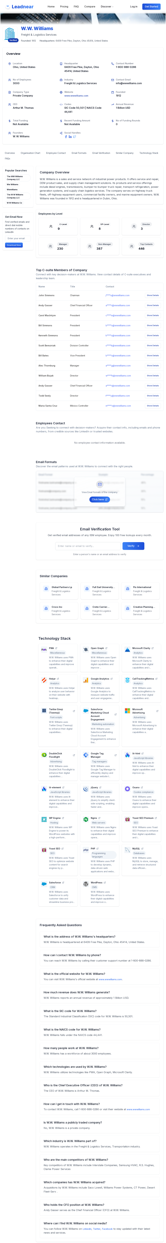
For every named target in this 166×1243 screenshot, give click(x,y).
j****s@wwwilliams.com (117, 296)
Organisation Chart (33, 153)
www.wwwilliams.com (77, 95)
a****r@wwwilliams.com (118, 306)
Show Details (153, 296)
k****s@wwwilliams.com (118, 336)
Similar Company (137, 153)
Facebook (109, 1229)
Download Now (14, 246)
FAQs (35, 159)
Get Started (151, 6)
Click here (100, 500)
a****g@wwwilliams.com (118, 366)
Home (51, 6)
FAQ (76, 6)
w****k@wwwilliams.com (118, 376)
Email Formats (86, 153)
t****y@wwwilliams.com (118, 396)
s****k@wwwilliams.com (118, 346)
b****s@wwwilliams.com (118, 326)
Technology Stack (15, 159)
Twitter (98, 1229)
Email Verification (111, 153)
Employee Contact (61, 153)
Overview (10, 153)
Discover (107, 6)
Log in (133, 6)
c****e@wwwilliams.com (118, 316)
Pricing (64, 6)
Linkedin (87, 1229)
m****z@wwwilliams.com (118, 406)
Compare (89, 6)
